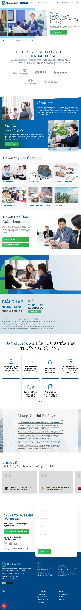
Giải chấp (56, 3)
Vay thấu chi (40, 602)
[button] (7, 40)
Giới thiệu (32, 3)
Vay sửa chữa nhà (42, 597)
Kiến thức (65, 3)
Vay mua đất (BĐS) (42, 599)
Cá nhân (61, 597)
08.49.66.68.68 (18, 531)
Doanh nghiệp (63, 594)
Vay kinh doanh (41, 594)
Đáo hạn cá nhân (10, 239)
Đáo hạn (48, 3)
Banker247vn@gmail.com (16, 573)
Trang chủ (23, 3)
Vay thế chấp (41, 591)
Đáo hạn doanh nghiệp (12, 245)
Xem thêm (58, 32)
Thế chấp (40, 3)
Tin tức (4, 591)
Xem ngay (12, 144)
